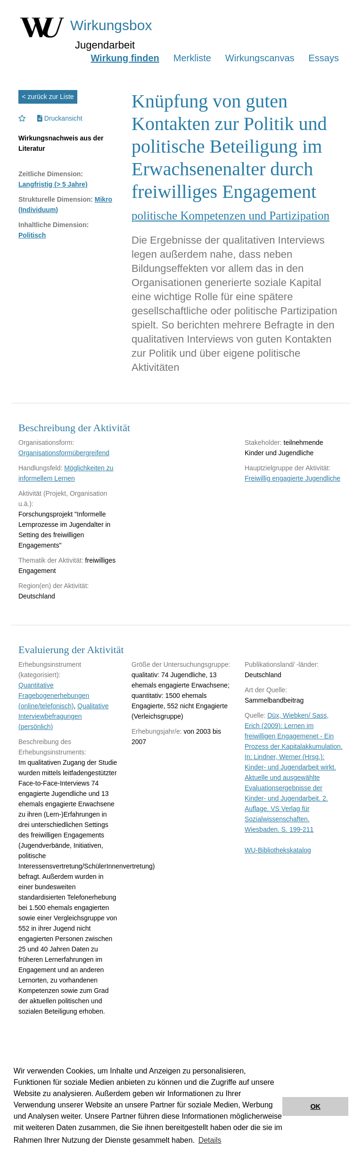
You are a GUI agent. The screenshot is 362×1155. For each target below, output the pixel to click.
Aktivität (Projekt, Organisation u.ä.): (62, 499)
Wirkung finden (124, 58)
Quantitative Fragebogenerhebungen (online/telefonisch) (53, 695)
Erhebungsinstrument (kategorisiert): (49, 670)
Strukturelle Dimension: (55, 199)
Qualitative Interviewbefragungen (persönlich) (63, 716)
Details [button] (210, 1140)
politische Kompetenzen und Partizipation (230, 215)
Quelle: (255, 715)
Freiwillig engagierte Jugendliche (292, 478)
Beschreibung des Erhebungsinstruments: (52, 747)
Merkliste (192, 58)
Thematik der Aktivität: (50, 560)
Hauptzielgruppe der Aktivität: (287, 468)
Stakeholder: (263, 442)
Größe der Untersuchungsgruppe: (181, 664)
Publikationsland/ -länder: (282, 664)
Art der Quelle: (266, 690)
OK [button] (315, 1106)
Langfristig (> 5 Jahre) (53, 184)
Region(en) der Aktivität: (53, 586)
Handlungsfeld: (40, 468)
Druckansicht (59, 118)
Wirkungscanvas (260, 58)
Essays (324, 58)
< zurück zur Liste (48, 96)
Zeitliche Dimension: (50, 174)
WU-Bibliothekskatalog (278, 850)
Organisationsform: (46, 442)
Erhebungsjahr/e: (157, 731)
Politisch (32, 235)
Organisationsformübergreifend (63, 453)
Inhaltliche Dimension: (53, 225)
